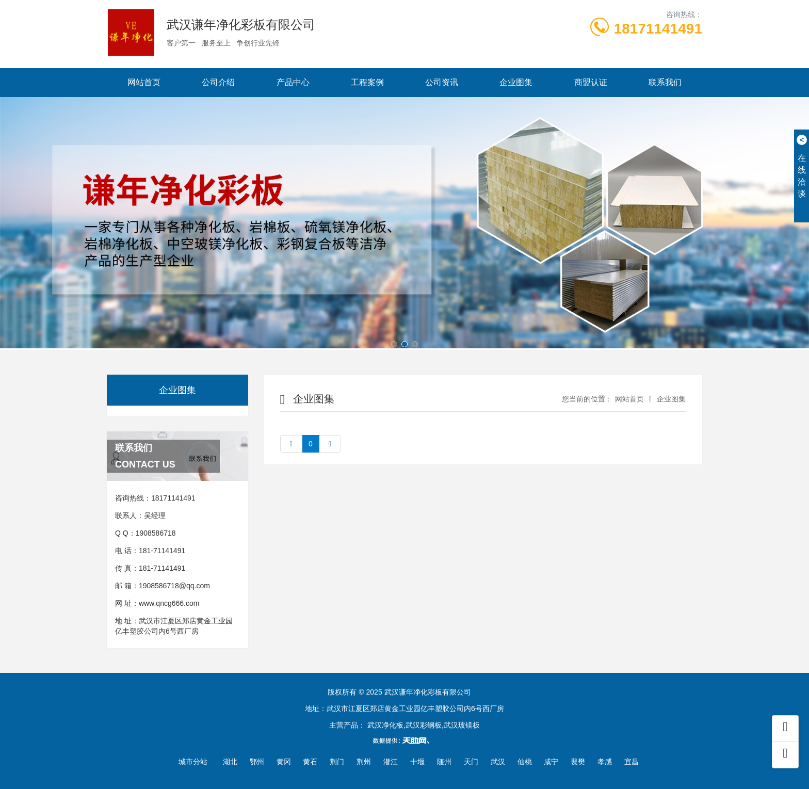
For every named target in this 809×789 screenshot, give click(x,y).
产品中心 (293, 82)
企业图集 (515, 82)
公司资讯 (441, 82)
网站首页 (143, 82)
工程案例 (367, 82)
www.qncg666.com (169, 603)
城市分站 (193, 762)
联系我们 (665, 82)
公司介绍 (218, 82)
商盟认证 (590, 82)
